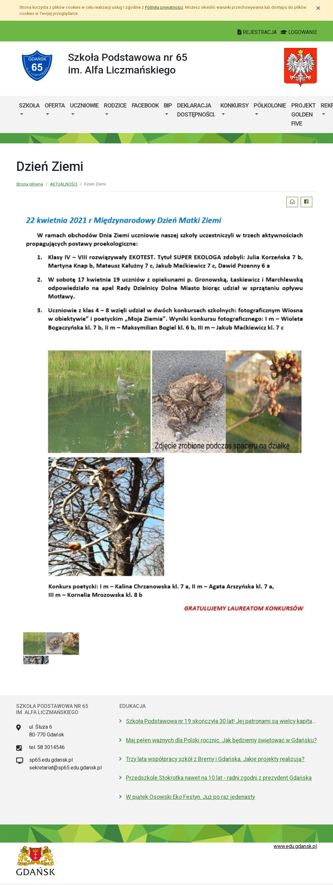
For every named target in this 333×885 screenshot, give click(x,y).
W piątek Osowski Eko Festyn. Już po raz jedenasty (190, 797)
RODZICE (115, 105)
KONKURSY (234, 105)
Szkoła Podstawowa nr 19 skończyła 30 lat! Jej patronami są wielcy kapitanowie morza (221, 721)
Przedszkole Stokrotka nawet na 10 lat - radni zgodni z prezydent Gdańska (219, 778)
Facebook (145, 105)
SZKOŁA (29, 105)
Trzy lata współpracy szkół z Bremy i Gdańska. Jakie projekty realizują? (215, 759)
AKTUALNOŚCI (63, 184)
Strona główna (29, 184)
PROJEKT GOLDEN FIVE (303, 114)
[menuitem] (29, 114)
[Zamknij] (318, 8)
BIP (168, 105)
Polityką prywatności (164, 7)
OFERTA (55, 105)
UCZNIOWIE (84, 105)
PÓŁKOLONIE (270, 105)
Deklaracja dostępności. (196, 110)
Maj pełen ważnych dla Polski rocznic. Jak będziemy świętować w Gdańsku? (221, 740)
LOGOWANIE (299, 32)
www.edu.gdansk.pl (295, 846)
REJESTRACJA (258, 32)
